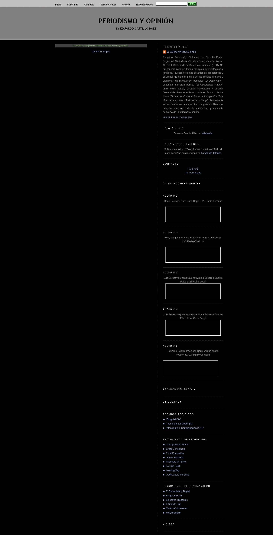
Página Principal (101, 51)
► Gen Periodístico (173, 457)
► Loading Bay (171, 470)
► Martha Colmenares (175, 508)
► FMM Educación (173, 453)
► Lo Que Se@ (171, 466)
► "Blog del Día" (172, 419)
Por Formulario (193, 172)
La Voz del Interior (211, 153)
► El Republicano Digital (176, 491)
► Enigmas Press (173, 495)
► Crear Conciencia (174, 448)
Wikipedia (207, 133)
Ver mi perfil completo (177, 117)
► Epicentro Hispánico (175, 499)
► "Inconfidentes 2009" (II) (177, 423)
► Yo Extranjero (172, 512)
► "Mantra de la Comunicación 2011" (183, 428)
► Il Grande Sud (172, 504)
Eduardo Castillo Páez (181, 52)
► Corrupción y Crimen (176, 444)
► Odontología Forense (176, 474)
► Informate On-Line (174, 461)
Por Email (193, 169)
